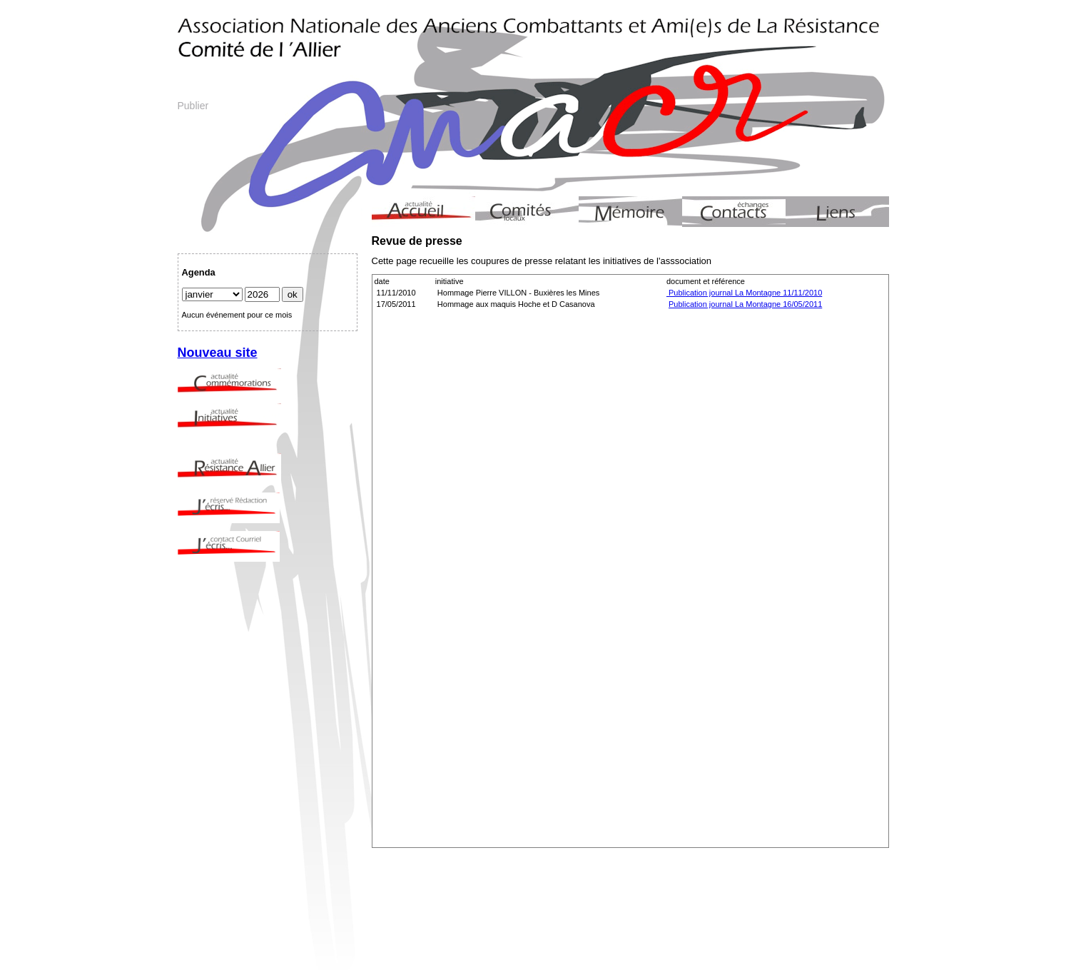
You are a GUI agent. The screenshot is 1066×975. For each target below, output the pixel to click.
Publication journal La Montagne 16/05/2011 (745, 304)
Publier (193, 105)
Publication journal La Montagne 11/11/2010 (744, 292)
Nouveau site (218, 352)
